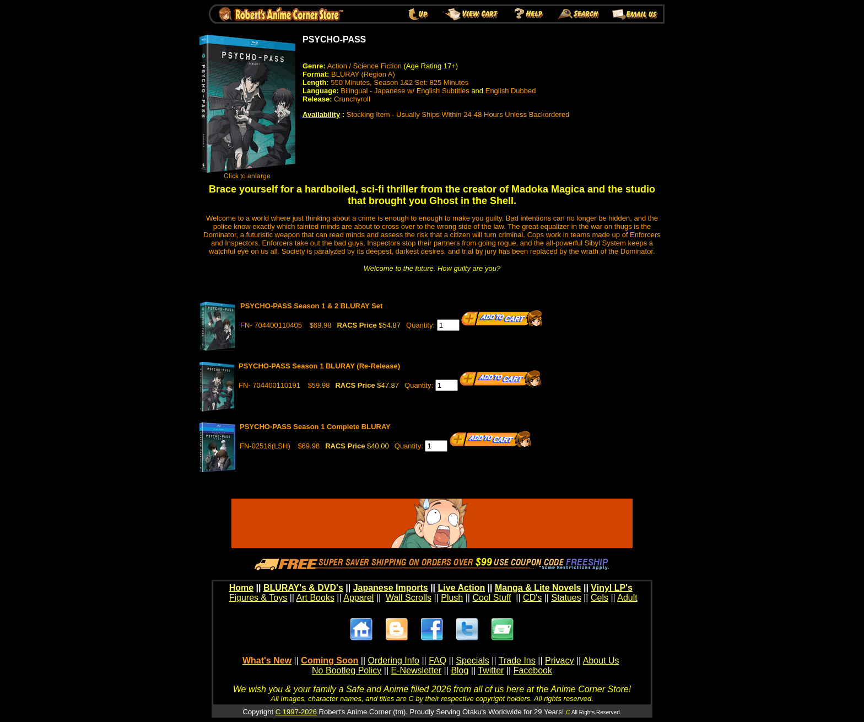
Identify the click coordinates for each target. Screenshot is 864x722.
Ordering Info (393, 660)
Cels (599, 597)
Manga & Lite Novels (538, 587)
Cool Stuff (491, 597)
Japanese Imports (390, 587)
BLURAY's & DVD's (303, 587)
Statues (566, 597)
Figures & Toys (258, 597)
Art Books (315, 597)
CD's (532, 597)
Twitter (491, 670)
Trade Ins (517, 660)
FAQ (437, 660)
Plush (452, 597)
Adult (627, 597)
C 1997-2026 (296, 712)
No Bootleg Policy (346, 670)
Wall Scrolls (408, 597)
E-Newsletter (416, 670)
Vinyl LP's (612, 587)
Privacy (559, 660)
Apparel (358, 597)
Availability (321, 114)
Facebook (533, 670)
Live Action (461, 587)
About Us (601, 660)
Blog (459, 670)
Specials (472, 660)
